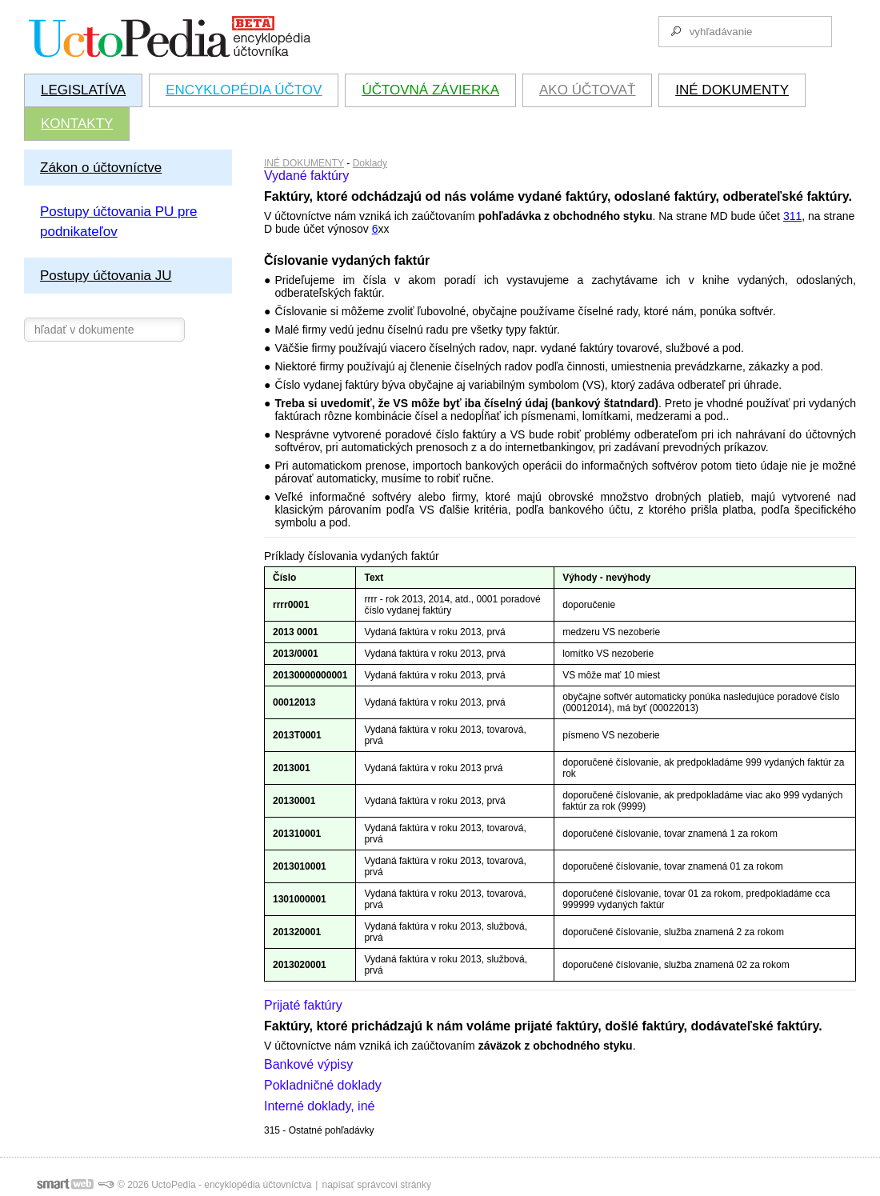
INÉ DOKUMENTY (304, 163)
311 (792, 216)
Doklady (370, 163)
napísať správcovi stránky (376, 1184)
